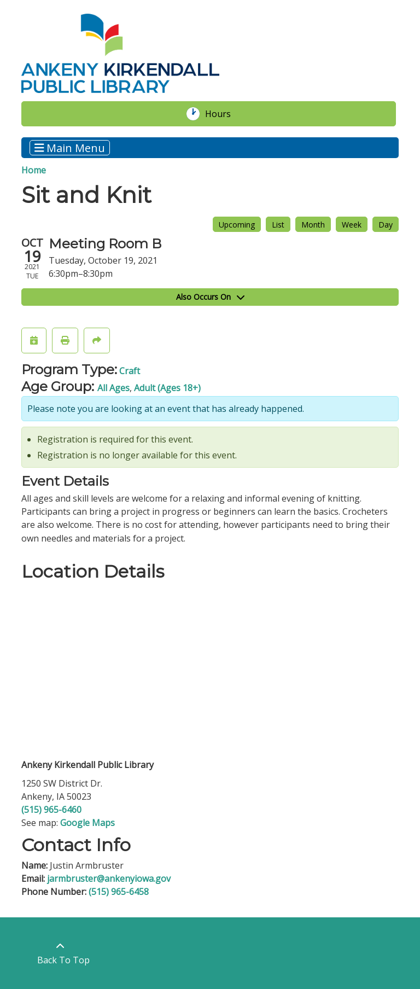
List (278, 224)
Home (33, 170)
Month (313, 224)
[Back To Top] (60, 953)
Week (351, 224)
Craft (129, 371)
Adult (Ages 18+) (167, 388)
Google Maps (87, 823)
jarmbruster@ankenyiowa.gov (109, 878)
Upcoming (237, 224)
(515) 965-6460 (51, 810)
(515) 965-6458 (119, 892)
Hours (223, 113)
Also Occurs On (210, 297)
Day (385, 224)
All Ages (113, 388)
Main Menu (70, 147)
